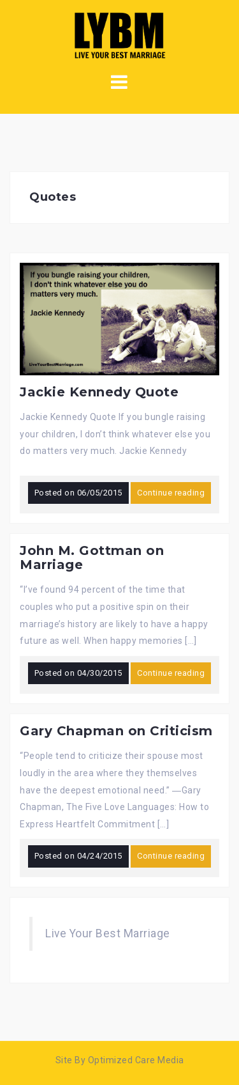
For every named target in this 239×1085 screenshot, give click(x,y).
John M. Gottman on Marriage (92, 557)
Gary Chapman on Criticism (116, 730)
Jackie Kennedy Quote (99, 392)
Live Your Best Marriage (107, 933)
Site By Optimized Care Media (119, 1060)
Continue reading (171, 492)
